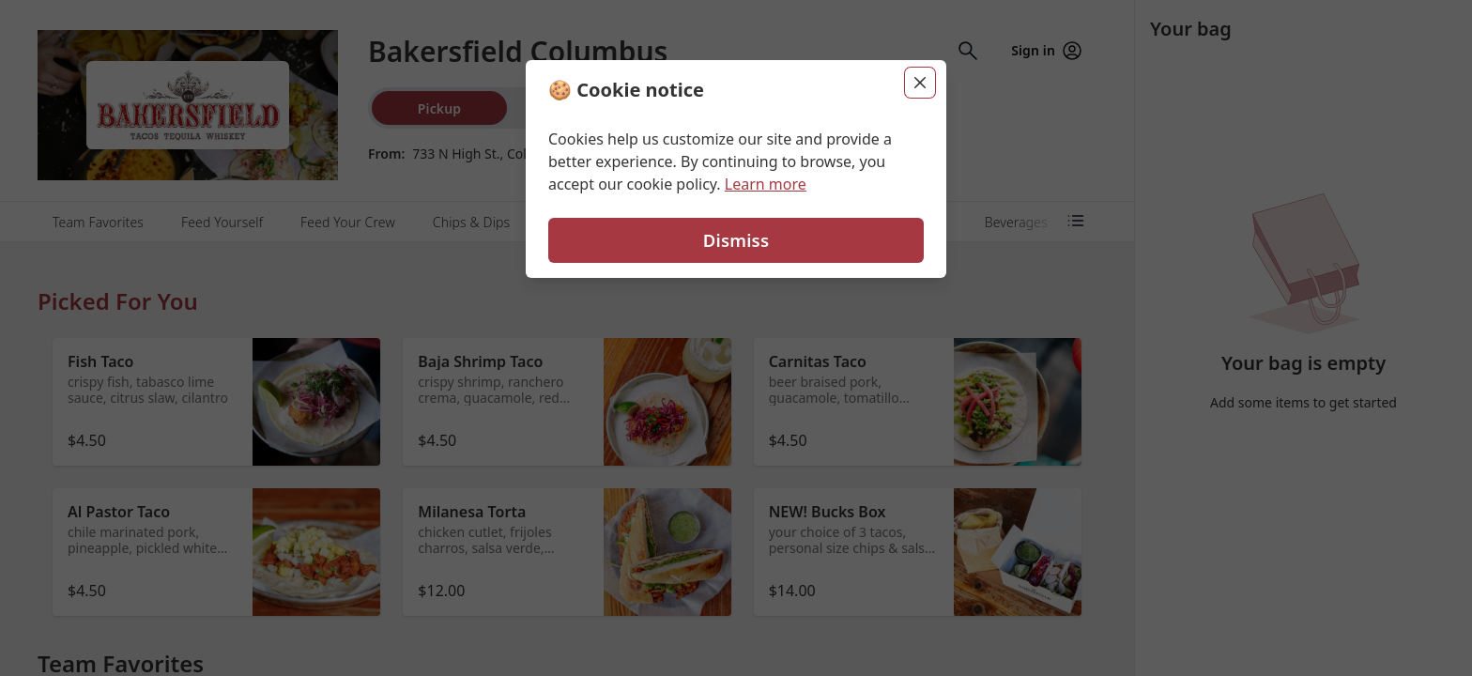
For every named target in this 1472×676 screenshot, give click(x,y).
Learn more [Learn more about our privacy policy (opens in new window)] (765, 184)
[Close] (920, 83)
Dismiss (736, 240)
